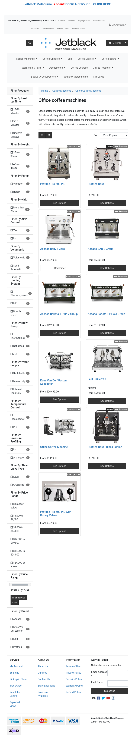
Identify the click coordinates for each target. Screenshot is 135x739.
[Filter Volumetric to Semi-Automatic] (20, 268)
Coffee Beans (109, 58)
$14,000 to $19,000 (18, 541)
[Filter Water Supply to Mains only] (20, 381)
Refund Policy (73, 692)
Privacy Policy (73, 672)
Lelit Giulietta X (97, 379)
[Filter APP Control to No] (20, 238)
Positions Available (43, 694)
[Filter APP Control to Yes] (20, 230)
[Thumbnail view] (42, 135)
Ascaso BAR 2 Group (100, 249)
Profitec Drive (96, 184)
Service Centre (63, 29)
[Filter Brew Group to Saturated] (20, 346)
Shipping (14, 672)
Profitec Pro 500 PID (52, 184)
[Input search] (16, 43)
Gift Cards (98, 76)
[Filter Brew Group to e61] (20, 354)
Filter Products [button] (20, 90)
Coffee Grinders (51, 58)
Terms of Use (73, 666)
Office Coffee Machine (54, 447)
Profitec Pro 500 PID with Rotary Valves (55, 513)
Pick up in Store (18, 679)
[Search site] (29, 43)
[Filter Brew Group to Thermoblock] (20, 336)
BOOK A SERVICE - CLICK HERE (88, 4)
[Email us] (93, 698)
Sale (70, 58)
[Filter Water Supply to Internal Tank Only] (20, 391)
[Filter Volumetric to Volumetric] (20, 258)
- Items (114, 42)
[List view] (48, 135)
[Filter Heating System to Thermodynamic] (20, 293)
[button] (117, 24)
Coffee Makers (86, 58)
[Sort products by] (114, 135)
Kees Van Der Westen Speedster (53, 382)
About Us (72, 20)
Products (61, 20)
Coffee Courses (79, 67)
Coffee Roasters (102, 67)
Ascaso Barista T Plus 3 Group (106, 314)
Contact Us (34, 29)
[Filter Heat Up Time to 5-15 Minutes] (20, 123)
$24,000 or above (18, 564)
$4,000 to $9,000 (17, 517)
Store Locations (47, 29)
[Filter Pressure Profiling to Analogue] (20, 458)
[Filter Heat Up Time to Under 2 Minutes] (20, 135)
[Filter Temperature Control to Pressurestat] (20, 417)
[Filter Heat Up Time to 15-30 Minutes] (20, 111)
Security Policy (74, 679)
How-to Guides (99, 20)
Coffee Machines (25, 58)
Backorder (60, 268)
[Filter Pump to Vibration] (20, 184)
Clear (14, 602)
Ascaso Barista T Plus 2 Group (59, 314)
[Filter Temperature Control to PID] (20, 427)
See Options (59, 203)
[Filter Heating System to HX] (20, 303)
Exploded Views (78, 29)
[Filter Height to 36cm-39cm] (20, 154)
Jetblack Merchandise (76, 76)
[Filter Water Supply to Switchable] (20, 373)
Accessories (56, 67)
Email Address (99, 674)
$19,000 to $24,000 (18, 553)
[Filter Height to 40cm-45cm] (20, 166)
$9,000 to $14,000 (17, 529)
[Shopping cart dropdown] (125, 43)
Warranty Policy (74, 685)
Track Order (16, 685)
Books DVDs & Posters (43, 76)
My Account (16, 666)
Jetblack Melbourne (38, 4)
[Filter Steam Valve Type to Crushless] (20, 485)
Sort (96, 135)
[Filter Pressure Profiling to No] (20, 449)
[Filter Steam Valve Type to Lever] (20, 477)
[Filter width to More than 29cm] (20, 209)
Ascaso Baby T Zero (52, 249)
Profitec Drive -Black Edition (105, 447)
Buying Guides (84, 20)
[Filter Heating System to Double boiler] (20, 313)
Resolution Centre (15, 694)
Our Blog (42, 672)
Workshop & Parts (32, 67)
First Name (97, 682)
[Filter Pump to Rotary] (20, 192)
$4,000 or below (17, 505)
